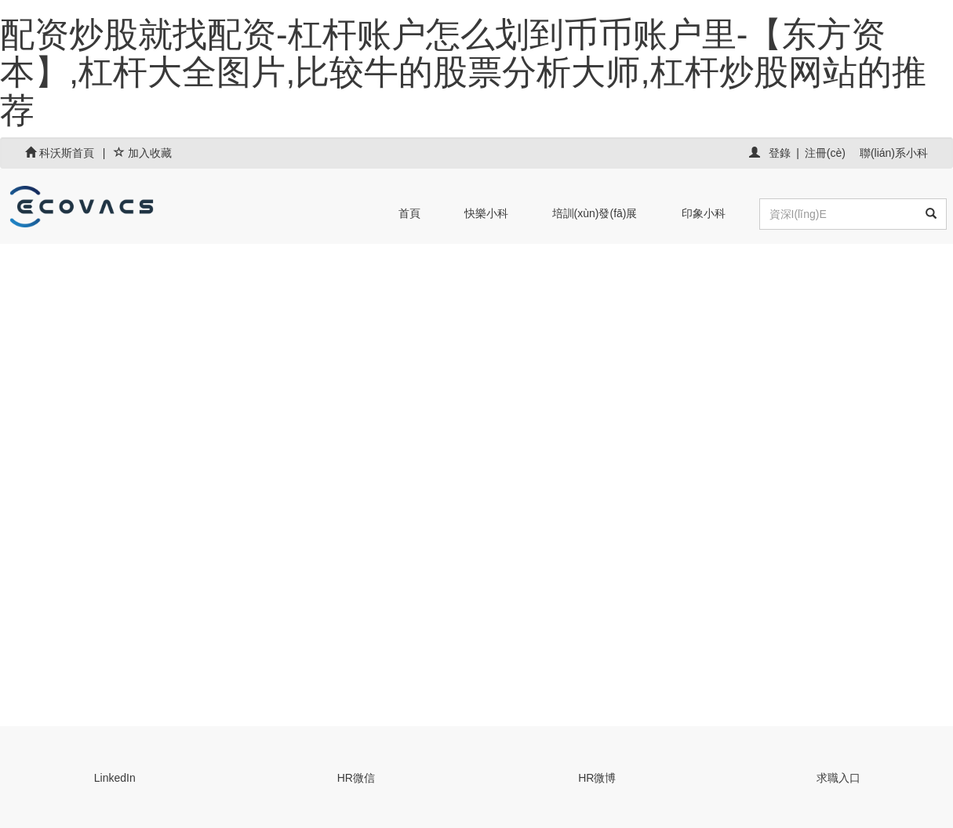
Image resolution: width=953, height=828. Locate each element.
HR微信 (356, 778)
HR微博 (597, 778)
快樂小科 (486, 213)
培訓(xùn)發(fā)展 (595, 213)
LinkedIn (115, 778)
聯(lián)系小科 (894, 153)
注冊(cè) (825, 153)
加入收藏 (143, 153)
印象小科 (704, 213)
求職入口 (838, 778)
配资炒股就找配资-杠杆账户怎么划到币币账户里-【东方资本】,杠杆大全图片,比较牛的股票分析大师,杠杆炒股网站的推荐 (463, 72)
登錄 (780, 153)
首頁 (409, 213)
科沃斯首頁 (61, 153)
